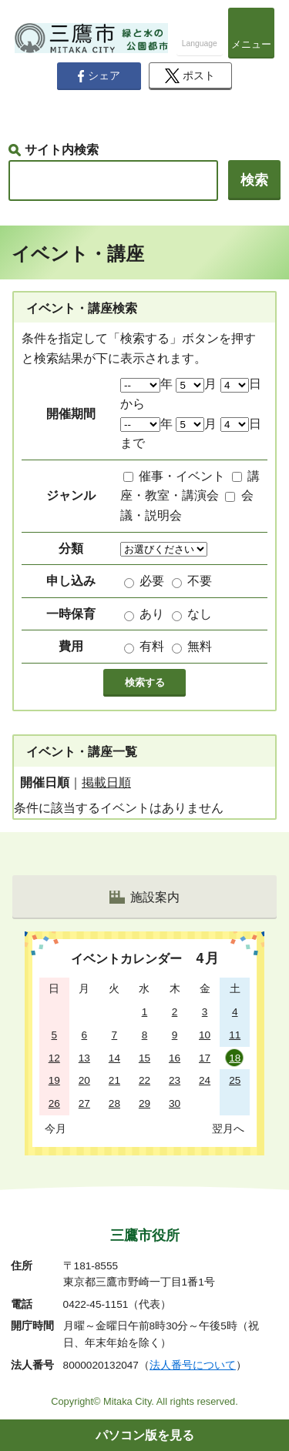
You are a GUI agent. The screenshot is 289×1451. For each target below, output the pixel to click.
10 (204, 1035)
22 (144, 1080)
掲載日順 (106, 782)
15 (144, 1058)
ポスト (190, 76)
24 (204, 1080)
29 (144, 1103)
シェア (98, 76)
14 (114, 1058)
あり (151, 613)
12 (54, 1058)
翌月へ (228, 1128)
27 (84, 1103)
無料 (199, 646)
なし (199, 613)
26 (54, 1103)
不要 (199, 580)
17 (204, 1058)
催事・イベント (182, 476)
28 (114, 1103)
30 (174, 1103)
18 (234, 1058)
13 (84, 1058)
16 (174, 1058)
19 (54, 1080)
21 (114, 1080)
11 (234, 1035)
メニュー (251, 44)
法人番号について (193, 1365)
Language (199, 43)
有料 (151, 646)
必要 (151, 580)
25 (234, 1080)
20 (84, 1080)
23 (174, 1080)
